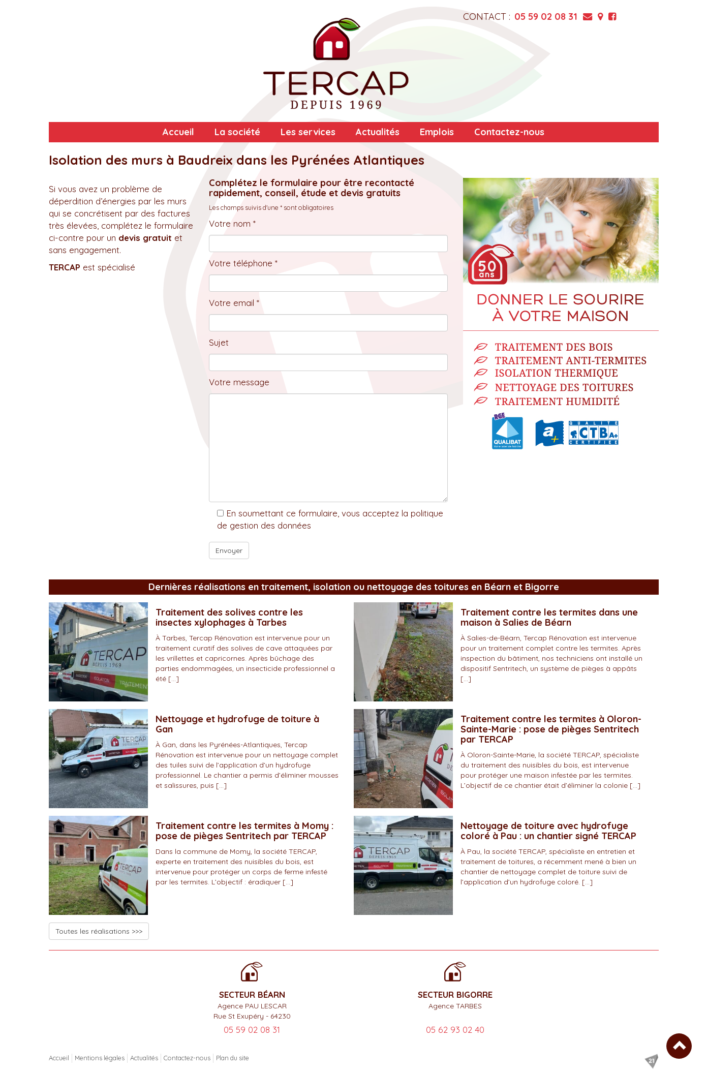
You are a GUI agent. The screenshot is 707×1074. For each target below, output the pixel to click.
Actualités (377, 132)
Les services (308, 132)
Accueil (178, 132)
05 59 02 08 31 (545, 16)
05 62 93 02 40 (455, 1029)
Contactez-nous (509, 132)
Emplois (437, 132)
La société (237, 132)
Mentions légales (100, 1058)
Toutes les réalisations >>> (98, 931)
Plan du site (232, 1058)
